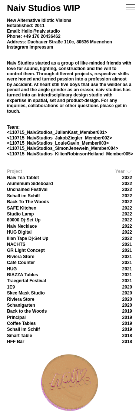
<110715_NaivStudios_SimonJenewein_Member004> (62, 148)
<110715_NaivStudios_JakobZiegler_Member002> (59, 138)
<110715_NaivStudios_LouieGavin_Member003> (58, 143)
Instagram (17, 47)
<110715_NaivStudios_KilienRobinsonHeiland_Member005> (70, 154)
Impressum (41, 47)
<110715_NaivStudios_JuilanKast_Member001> (57, 132)
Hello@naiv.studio (40, 31)
